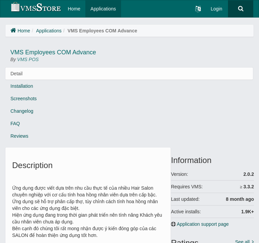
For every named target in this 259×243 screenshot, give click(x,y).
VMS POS (28, 59)
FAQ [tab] (15, 123)
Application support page (203, 224)
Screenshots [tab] (23, 98)
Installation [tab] (21, 86)
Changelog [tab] (21, 111)
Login (216, 8)
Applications (103, 8)
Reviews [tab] (19, 136)
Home (74, 8)
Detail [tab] (16, 73)
